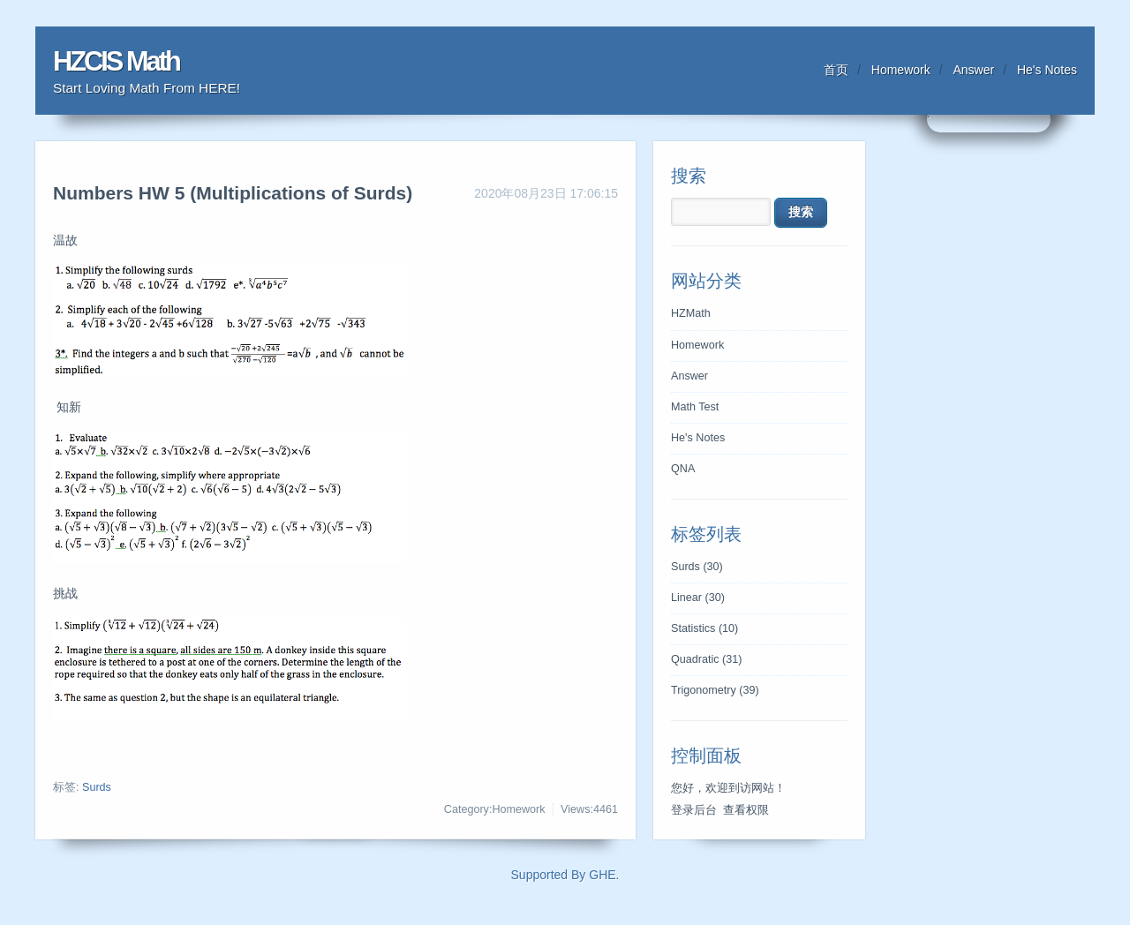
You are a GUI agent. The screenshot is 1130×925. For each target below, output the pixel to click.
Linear (698, 597)
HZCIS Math (116, 61)
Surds (96, 787)
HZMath (691, 313)
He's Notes (1047, 70)
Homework (900, 70)
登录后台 (694, 810)
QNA (683, 468)
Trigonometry (715, 690)
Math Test (695, 407)
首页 (836, 70)
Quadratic (706, 659)
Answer (974, 70)
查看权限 (746, 810)
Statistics (704, 628)
